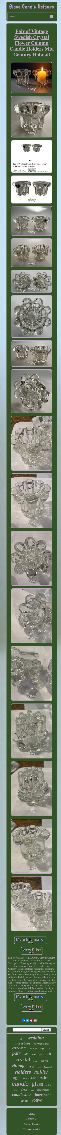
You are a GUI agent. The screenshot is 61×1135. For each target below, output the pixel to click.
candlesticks (40, 1078)
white (35, 1061)
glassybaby (23, 1043)
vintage (18, 1065)
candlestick (22, 1094)
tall (26, 1054)
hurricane (43, 1095)
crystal (22, 1059)
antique (33, 1048)
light (16, 1078)
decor (25, 1078)
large (42, 1048)
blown (44, 1060)
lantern (45, 1053)
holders (23, 1072)
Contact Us (31, 1118)
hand (33, 1054)
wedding (35, 1037)
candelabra (19, 1048)
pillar (22, 1039)
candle (20, 1084)
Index (32, 1113)
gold (39, 1067)
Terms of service (31, 1129)
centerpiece (43, 1089)
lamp (31, 1066)
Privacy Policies (31, 1124)
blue (16, 1090)
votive (37, 1100)
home (24, 1101)
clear (24, 1089)
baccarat (48, 1067)
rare (32, 1090)
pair (16, 1053)
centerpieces (41, 1044)
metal (49, 1049)
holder (41, 1072)
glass (37, 1084)
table (48, 1085)
